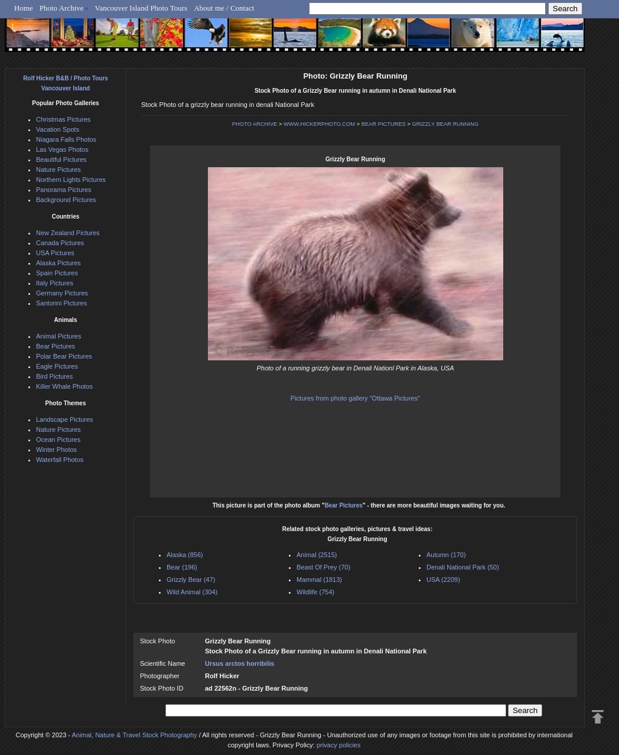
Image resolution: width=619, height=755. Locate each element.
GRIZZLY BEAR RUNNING (445, 124)
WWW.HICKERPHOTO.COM (319, 124)
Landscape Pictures (64, 419)
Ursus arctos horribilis (239, 663)
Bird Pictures (54, 376)
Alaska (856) (185, 554)
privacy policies (339, 745)
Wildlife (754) (315, 591)
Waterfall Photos (59, 459)
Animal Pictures (58, 336)
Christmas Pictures (63, 119)
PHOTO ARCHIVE (255, 124)
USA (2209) (443, 579)
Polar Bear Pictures (64, 356)
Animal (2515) (317, 554)
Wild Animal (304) (192, 591)
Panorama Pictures (64, 189)
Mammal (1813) (319, 579)
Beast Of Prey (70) (323, 567)
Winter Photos (56, 449)
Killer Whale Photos (64, 386)
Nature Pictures (58, 169)
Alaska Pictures (58, 262)
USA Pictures (55, 252)
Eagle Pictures (57, 366)
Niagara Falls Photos (66, 139)
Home (23, 8)
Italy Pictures (54, 283)
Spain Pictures (57, 272)
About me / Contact (224, 8)
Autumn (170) (446, 554)
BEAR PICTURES (383, 124)
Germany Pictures (62, 293)
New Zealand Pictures (68, 232)
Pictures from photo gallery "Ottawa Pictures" (355, 398)
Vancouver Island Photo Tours (141, 8)
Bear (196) (182, 567)
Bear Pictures (343, 505)
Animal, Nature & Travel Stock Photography (134, 734)
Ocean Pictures (58, 439)
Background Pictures (66, 199)
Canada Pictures (60, 242)
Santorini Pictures (61, 303)
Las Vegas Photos (62, 149)
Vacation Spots (57, 129)
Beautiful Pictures (61, 159)
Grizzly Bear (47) (191, 579)
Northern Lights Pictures (71, 179)
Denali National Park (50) (462, 567)
